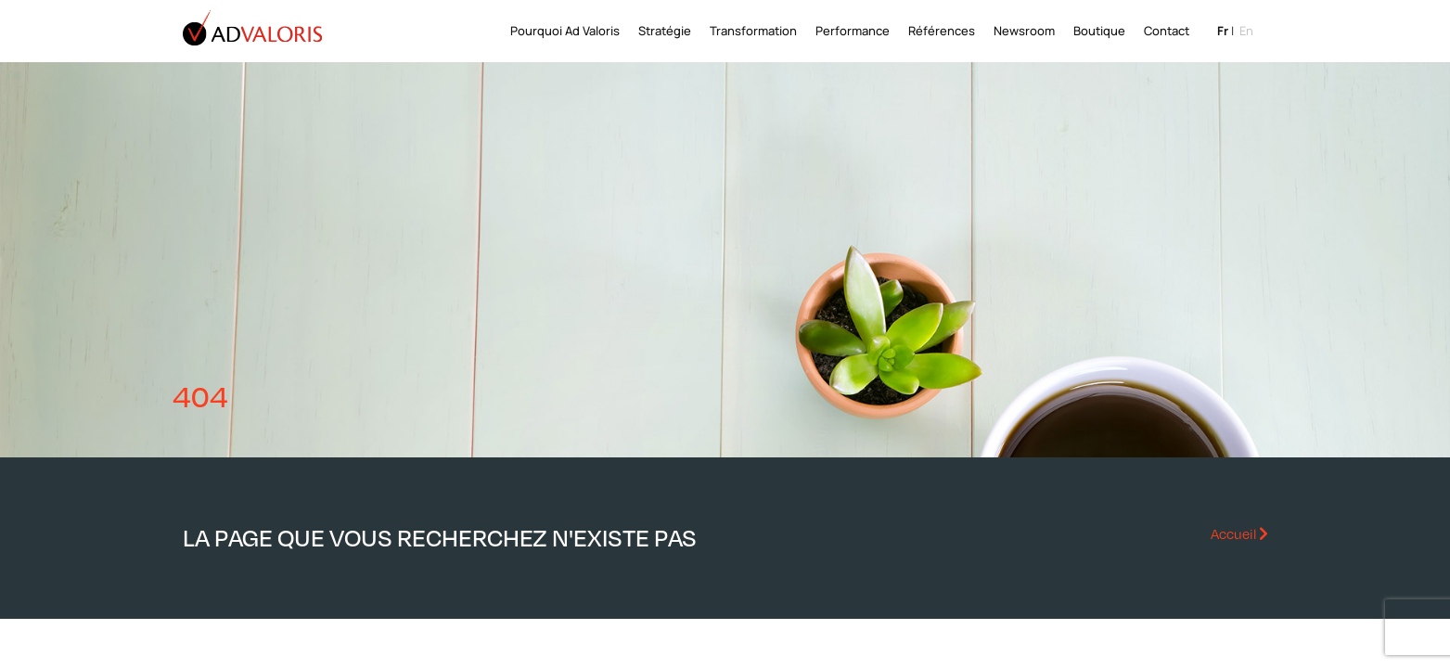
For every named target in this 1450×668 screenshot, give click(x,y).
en (1246, 30)
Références (941, 30)
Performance (852, 30)
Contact (1166, 30)
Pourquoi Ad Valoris (565, 30)
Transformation (753, 30)
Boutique (1099, 30)
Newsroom (1024, 30)
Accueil (1239, 533)
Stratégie (664, 30)
